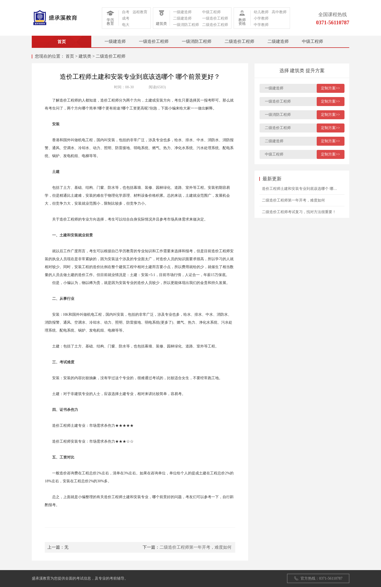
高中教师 (279, 12)
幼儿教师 (261, 12)
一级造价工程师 (215, 18)
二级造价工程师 (215, 25)
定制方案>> (330, 88)
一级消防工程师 (186, 25)
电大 (125, 25)
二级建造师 (182, 18)
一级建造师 (182, 12)
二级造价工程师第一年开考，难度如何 (196, 547)
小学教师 (261, 18)
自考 (125, 12)
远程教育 (140, 12)
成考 (125, 18)
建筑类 (85, 56)
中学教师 (261, 25)
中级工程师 (211, 12)
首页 (70, 56)
